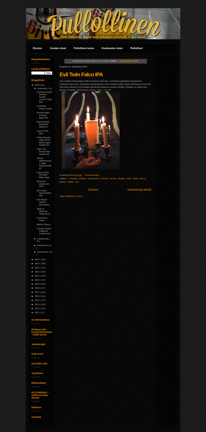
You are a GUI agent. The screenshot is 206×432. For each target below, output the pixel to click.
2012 (37, 312)
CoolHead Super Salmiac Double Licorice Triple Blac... (44, 97)
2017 (37, 292)
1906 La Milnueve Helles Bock (43, 211)
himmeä (104, 178)
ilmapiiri (122, 178)
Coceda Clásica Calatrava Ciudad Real (44, 231)
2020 (37, 280)
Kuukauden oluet (112, 48)
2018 (37, 288)
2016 (37, 296)
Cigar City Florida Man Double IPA (43, 151)
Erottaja (74, 178)
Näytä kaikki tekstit (128, 61)
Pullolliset (136, 48)
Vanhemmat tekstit (139, 189)
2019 (37, 284)
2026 (37, 85)
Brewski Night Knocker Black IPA (43, 115)
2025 (37, 259)
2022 (37, 272)
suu (77, 182)
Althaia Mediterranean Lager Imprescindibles (44, 163)
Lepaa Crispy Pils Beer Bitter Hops (43, 175)
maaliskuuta (43, 238)
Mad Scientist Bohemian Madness (43, 124)
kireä (135, 178)
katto (129, 178)
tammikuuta (43, 252)
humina (113, 178)
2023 (37, 267)
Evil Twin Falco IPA (81, 74)
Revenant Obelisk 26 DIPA (43, 184)
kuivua (143, 178)
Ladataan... (36, 63)
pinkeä (63, 182)
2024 (37, 263)
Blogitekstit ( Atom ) (74, 196)
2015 (37, 300)
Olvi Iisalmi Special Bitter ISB (44, 193)
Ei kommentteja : (92, 175)
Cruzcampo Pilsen (42, 219)
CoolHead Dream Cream (44, 107)
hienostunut (93, 178)
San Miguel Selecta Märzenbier (43, 202)
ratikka (70, 182)
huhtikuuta (42, 88)
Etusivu (37, 48)
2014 (37, 304)
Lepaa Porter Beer (43, 132)
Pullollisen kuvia (84, 48)
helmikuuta (42, 245)
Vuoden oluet (58, 48)
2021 (37, 276)
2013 (37, 308)
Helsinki (83, 178)
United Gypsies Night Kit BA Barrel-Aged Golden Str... (44, 141)
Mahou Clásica (43, 224)
